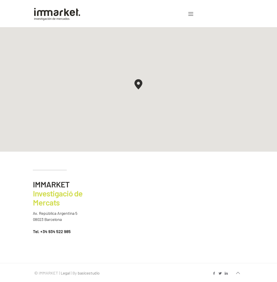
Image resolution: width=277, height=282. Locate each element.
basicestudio (89, 272)
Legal (65, 272)
